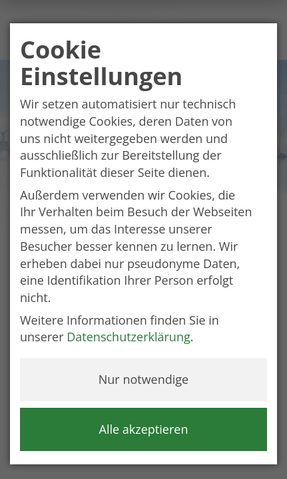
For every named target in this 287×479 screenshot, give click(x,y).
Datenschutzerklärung (128, 337)
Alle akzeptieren (143, 429)
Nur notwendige (143, 379)
